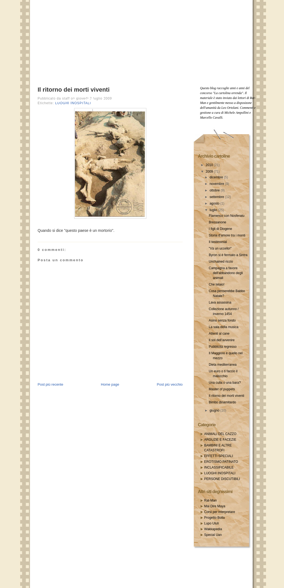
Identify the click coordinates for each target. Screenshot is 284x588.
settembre (217, 197)
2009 (210, 171)
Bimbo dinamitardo (222, 402)
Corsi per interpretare (219, 512)
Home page (110, 384)
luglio (214, 210)
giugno (215, 410)
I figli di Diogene (220, 229)
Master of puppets (222, 389)
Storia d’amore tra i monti (227, 235)
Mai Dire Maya (214, 506)
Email (107, 100)
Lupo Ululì (211, 523)
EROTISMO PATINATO (221, 462)
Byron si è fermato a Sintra (228, 255)
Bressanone (217, 222)
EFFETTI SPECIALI (218, 456)
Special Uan (213, 535)
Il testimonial (218, 242)
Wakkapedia (213, 529)
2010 (210, 165)
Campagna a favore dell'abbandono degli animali (226, 273)
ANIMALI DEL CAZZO (220, 434)
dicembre (217, 177)
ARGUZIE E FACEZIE (220, 440)
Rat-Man (210, 500)
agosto (215, 203)
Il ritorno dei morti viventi (74, 89)
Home (59, 100)
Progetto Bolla (214, 518)
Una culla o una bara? (225, 383)
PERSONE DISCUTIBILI (222, 479)
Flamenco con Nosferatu (226, 216)
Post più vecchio (170, 384)
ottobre (215, 190)
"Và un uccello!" (220, 248)
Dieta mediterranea (223, 365)
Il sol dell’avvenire (222, 340)
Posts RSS (83, 100)
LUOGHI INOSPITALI (219, 473)
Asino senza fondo (222, 320)
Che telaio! (216, 284)
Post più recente (50, 384)
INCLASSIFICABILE (219, 467)
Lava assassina (220, 302)
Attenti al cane (219, 333)
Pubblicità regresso (223, 347)
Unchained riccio (221, 261)
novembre (217, 184)
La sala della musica (223, 327)
